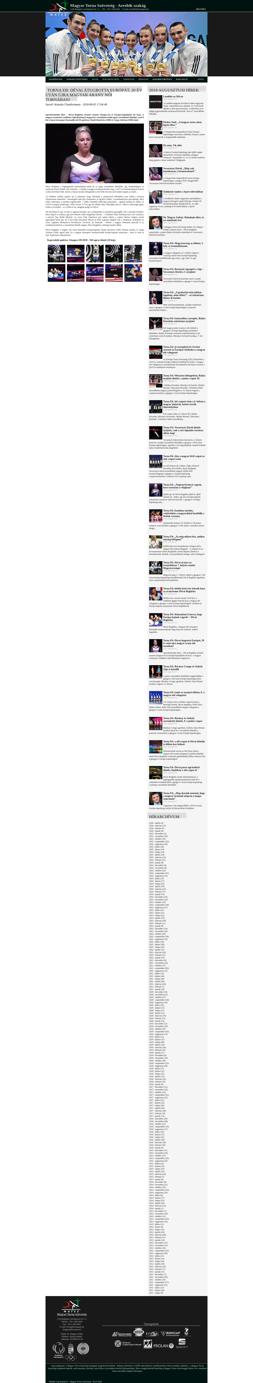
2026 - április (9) (156, 823)
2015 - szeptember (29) (159, 1158)
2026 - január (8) (156, 831)
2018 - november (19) (158, 1058)
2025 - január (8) (156, 862)
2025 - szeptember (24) (159, 841)
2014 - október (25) (157, 1187)
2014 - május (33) (156, 1200)
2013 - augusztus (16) (158, 1221)
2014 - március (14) (157, 1206)
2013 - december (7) (157, 1211)
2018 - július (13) (156, 1068)
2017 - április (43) (156, 1108)
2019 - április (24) (156, 1045)
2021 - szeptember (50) (159, 968)
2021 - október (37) (157, 965)
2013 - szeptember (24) (159, 1219)
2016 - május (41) (156, 1137)
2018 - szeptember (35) (159, 1063)
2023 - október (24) (157, 902)
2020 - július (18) (156, 1005)
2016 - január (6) (156, 1147)
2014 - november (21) (158, 1184)
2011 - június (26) (156, 1290)
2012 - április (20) (156, 1264)
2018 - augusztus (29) (158, 1066)
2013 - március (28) (157, 1235)
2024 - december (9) (157, 865)
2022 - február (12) (157, 955)
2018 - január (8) (156, 1084)
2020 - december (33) (158, 992)
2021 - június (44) (156, 976)
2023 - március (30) (157, 920)
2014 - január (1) (156, 1208)
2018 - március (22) (157, 1079)
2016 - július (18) (156, 1132)
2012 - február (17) (157, 1269)
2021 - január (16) (156, 989)
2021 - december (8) (157, 960)
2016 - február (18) (157, 1145)
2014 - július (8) (156, 1195)
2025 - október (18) (157, 839)
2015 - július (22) (156, 1163)
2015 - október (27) (157, 1155)
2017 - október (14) (157, 1092)
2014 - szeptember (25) (159, 1190)
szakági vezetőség (77, 79)
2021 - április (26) (156, 981)
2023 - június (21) (156, 913)
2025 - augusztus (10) (158, 844)
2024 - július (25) (156, 878)
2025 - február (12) (157, 860)
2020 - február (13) (157, 1018)
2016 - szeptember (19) (159, 1126)
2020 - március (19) (157, 1016)
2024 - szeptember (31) (159, 873)
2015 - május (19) (156, 1169)
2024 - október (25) (157, 870)
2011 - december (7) (157, 1274)
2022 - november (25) (158, 931)
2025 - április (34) (156, 854)
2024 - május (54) (156, 884)
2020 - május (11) (156, 1010)
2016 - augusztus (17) (158, 1129)
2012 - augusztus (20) (158, 1253)
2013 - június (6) (156, 1227)
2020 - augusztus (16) (158, 1002)
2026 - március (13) (157, 825)
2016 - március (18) (157, 1142)
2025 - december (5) (157, 833)
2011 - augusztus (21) (158, 1285)
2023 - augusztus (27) (158, 907)
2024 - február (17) (157, 891)
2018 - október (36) (157, 1060)
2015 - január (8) (156, 1179)
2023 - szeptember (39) (159, 905)
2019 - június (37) (156, 1039)
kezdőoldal (56, 79)
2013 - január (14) (156, 1240)
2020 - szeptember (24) (159, 1000)
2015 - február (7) (156, 1177)
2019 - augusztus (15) (158, 1034)
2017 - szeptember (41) (159, 1095)
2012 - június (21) (156, 1258)
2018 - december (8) (157, 1055)
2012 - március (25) (157, 1266)
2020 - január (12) (156, 1021)
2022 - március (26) (157, 952)
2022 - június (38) (156, 944)
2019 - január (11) (156, 1052)
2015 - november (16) (158, 1153)
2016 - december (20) (158, 1118)
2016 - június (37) (156, 1134)
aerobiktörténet (162, 79)
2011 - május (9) (156, 1293)
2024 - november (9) (158, 868)
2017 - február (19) (157, 1113)
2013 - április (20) (156, 1232)
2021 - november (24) (158, 963)
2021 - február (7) (156, 986)
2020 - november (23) (158, 994)
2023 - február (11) (157, 923)
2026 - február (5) (156, 828)
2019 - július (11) (156, 1037)
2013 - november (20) (158, 1213)
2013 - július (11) (156, 1224)
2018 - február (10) (157, 1081)
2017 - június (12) (156, 1103)
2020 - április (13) (156, 1013)
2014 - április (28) (156, 1203)
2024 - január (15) (156, 894)
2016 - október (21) (157, 1124)
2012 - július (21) (156, 1256)
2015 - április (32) (156, 1171)
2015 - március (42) (157, 1174)
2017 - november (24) (158, 1089)
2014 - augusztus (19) (158, 1192)
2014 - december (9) (157, 1182)
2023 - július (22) (156, 910)
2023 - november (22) (158, 899)
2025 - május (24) (156, 852)
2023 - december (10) (158, 897)
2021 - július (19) (156, 973)
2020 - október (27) (157, 997)
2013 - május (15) (156, 1229)
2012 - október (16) (157, 1248)
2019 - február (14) (157, 1050)
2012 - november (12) (158, 1245)
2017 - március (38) (157, 1111)
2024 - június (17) (156, 881)
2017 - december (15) (158, 1087)
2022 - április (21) (156, 950)
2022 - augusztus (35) (158, 939)
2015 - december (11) (158, 1150)
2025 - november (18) (158, 836)
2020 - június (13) (156, 1008)
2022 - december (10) (158, 928)
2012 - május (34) (156, 1261)
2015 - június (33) (156, 1166)
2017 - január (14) (156, 1116)
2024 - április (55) (156, 886)
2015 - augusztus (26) (158, 1161)
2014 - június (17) (156, 1198)
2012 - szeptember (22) (159, 1250)
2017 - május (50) (156, 1105)
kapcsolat (182, 79)
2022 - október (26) (157, 934)
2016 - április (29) (156, 1140)
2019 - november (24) (158, 1026)
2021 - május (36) (156, 979)
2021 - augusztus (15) (158, 971)
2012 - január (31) (156, 1272)
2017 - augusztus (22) (158, 1097)
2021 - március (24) (157, 984)
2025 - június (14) (156, 849)
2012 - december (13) (158, 1243)
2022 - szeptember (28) (159, 936)
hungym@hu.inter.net (72, 1329)
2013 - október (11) (157, 1216)
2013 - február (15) (157, 1237)
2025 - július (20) (156, 847)
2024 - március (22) (157, 889)
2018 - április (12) (156, 1076)
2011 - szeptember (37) (159, 1282)
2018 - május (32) (156, 1074)
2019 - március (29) (157, 1047)
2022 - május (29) (156, 947)
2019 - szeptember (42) (159, 1031)
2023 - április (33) (156, 918)
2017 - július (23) (156, 1100)
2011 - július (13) (156, 1287)
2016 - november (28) (158, 1121)
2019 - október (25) (157, 1029)
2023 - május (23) (156, 915)
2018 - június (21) (156, 1071)
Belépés (201, 9)
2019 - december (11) (158, 1023)
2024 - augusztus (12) (158, 876)
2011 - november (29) (158, 1277)
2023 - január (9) (156, 926)
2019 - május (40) (156, 1042)
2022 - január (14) (156, 957)
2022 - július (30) (156, 942)
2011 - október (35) (157, 1279)
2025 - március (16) (157, 857)
